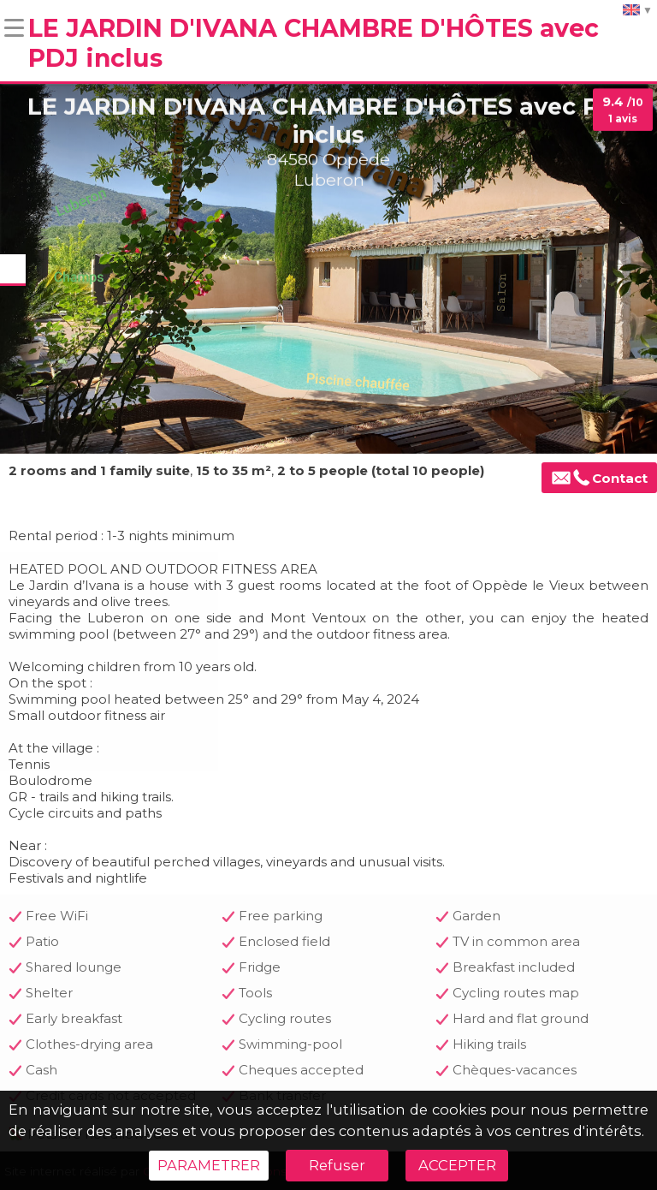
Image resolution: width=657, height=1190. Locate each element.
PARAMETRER (208, 1165)
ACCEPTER (457, 1165)
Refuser (337, 1165)
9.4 (622, 110)
